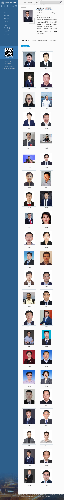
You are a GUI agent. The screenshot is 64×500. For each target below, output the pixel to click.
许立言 (46, 168)
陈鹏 (46, 425)
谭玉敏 (46, 227)
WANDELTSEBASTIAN (46, 267)
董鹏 (46, 406)
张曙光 (29, 108)
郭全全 (46, 366)
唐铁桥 (29, 247)
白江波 (29, 485)
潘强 (29, 287)
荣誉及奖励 (7, 28)
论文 (5, 25)
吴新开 (46, 187)
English (30, 2)
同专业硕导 (50, 9)
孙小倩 (46, 247)
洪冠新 (29, 366)
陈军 (46, 445)
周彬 (29, 88)
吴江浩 (29, 207)
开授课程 (6, 18)
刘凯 (46, 306)
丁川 (29, 425)
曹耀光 (29, 465)
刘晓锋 (46, 287)
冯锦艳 (46, 386)
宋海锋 (29, 267)
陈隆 (29, 445)
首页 (5, 12)
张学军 (46, 88)
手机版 (36, 2)
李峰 (46, 326)
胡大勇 (46, 346)
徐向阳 (29, 168)
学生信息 (6, 34)
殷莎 (29, 128)
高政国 (29, 386)
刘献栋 (29, 306)
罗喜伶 (46, 485)
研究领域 (6, 15)
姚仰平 (29, 148)
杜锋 (29, 406)
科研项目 (6, 22)
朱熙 (29, 68)
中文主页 (40, 40)
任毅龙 (46, 128)
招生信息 (6, 31)
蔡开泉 (46, 465)
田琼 (29, 227)
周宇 (46, 68)
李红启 (29, 326)
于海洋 (46, 108)
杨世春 (46, 148)
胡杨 (29, 346)
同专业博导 (41, 9)
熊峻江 (29, 187)
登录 (25, 2)
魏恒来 (46, 207)
